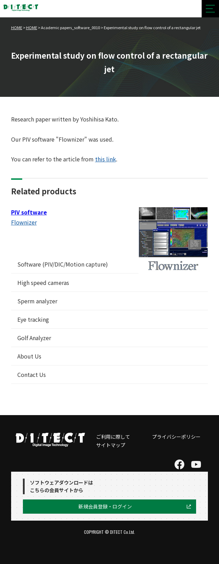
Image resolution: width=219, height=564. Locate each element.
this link (105, 159)
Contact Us (31, 374)
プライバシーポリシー (176, 436)
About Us (29, 356)
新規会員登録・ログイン (105, 506)
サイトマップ (110, 444)
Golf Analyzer (34, 338)
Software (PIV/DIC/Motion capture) (62, 264)
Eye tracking (33, 319)
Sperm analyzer (37, 301)
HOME (16, 27)
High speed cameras (43, 282)
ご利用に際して (113, 436)
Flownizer (24, 222)
